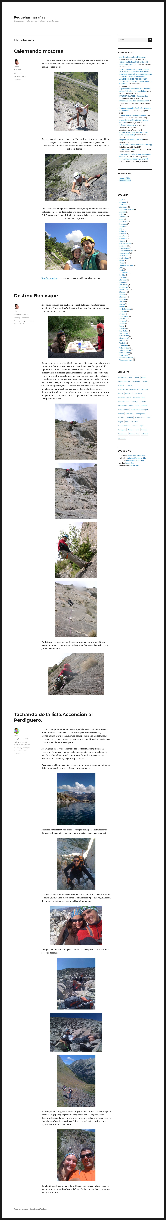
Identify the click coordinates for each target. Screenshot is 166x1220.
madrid (144, 405)
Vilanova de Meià (125, 360)
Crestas (122, 241)
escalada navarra (124, 397)
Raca (149, 418)
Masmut (122, 282)
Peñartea (122, 319)
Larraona (123, 278)
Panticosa (123, 312)
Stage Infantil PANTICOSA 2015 (131, 140)
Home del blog (125, 178)
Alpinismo (17, 742)
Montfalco (123, 297)
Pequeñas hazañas (29, 17)
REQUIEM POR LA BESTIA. (129, 149)
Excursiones (25, 744)
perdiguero (18, 750)
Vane (16, 736)
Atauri (121, 219)
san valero (134, 422)
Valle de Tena (124, 353)
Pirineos (122, 321)
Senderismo (124, 336)
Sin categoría (124, 338)
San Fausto (123, 333)
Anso (130, 377)
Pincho (16, 67)
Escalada (25, 318)
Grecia (143, 401)
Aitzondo (122, 202)
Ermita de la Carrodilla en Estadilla (132, 115)
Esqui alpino (124, 248)
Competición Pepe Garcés (128, 389)
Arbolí (121, 214)
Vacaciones (122, 434)
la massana (122, 405)
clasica (129, 385)
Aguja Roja (122, 377)
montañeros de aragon (139, 409)
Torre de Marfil (133, 430)
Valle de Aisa (124, 348)
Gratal (121, 261)
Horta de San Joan (126, 265)
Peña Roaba (123, 316)
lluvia (137, 405)
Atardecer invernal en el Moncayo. (132, 57)
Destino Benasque (36, 295)
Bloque (122, 227)
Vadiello (122, 343)
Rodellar (122, 329)
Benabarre (123, 222)
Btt (120, 229)
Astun (143, 377)
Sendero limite (124, 426)
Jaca (121, 268)
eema (120, 393)
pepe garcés (140, 414)
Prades (122, 324)
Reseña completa (49, 278)
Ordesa (122, 307)
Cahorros (122, 231)
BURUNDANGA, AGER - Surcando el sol (133, 96)
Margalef (123, 280)
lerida (131, 405)
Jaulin (121, 270)
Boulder (121, 385)
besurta (145, 381)
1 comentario (19, 80)
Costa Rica (123, 239)
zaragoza (121, 438)
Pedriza (122, 314)
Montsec (122, 299)
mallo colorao (123, 409)
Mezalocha (123, 287)
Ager (121, 200)
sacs (23, 76)
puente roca (139, 418)
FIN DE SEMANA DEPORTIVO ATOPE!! (133, 159)
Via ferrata (17, 73)
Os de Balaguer (125, 309)
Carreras (122, 234)
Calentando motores (38, 51)
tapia (142, 426)
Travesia (144, 430)
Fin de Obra (129, 463)
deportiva (26, 321)
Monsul (122, 295)
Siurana (122, 341)
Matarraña (123, 285)
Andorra (122, 212)
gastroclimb (124, 258)
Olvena (122, 304)
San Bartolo (123, 331)
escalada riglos (139, 397)
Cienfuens (123, 236)
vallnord (145, 434)
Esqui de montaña (126, 251)
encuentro (129, 393)
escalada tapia (123, 401)
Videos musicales (126, 358)
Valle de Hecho (125, 350)
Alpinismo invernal (126, 210)
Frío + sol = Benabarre (127, 125)
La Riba (122, 275)
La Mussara (123, 273)
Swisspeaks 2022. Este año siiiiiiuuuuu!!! (134, 101)
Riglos (121, 326)
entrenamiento (125, 244)
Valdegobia (123, 346)
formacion (123, 256)
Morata (122, 302)
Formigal (135, 401)
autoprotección (124, 381)
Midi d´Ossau (124, 290)
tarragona (122, 430)
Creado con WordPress (38, 1209)
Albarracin (123, 205)
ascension (17, 748)
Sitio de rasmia (125, 181)
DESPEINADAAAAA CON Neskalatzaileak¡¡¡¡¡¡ (135, 145)
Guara (121, 263)
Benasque (18, 76)
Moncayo (122, 292)
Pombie (121, 418)
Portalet (130, 418)
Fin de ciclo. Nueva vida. (136, 456)
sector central (19, 323)
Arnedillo (122, 217)
